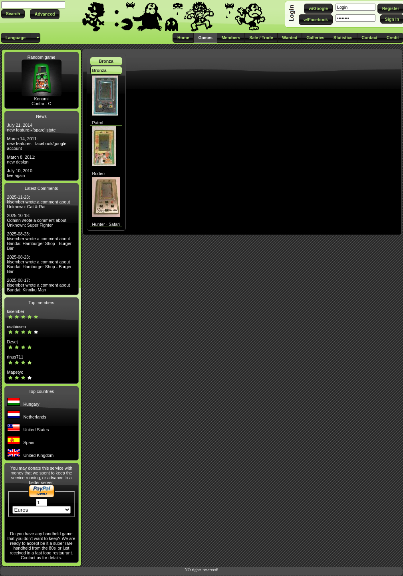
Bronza (106, 61)
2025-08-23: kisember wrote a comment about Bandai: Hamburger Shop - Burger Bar (39, 241)
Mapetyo (15, 372)
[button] (13, 13)
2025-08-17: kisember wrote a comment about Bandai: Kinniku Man (38, 285)
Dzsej (12, 341)
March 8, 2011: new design (21, 159)
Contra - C (41, 103)
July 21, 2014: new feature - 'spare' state (31, 127)
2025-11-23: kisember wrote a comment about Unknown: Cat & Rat (38, 202)
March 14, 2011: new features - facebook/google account (37, 143)
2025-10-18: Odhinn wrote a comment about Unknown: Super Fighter (37, 220)
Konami (41, 98)
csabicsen (16, 326)
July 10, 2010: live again (20, 173)
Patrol (97, 122)
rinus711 (15, 357)
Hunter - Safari (106, 224)
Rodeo (98, 173)
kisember (15, 311)
